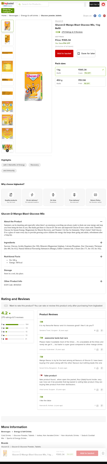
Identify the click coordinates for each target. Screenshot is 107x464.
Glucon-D (59, 21)
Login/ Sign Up (94, 4)
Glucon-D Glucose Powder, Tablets (26, 447)
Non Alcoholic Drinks (70, 435)
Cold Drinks (7, 435)
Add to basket (64, 53)
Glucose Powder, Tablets (25, 435)
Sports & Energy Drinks (16, 438)
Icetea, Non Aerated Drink (48, 435)
